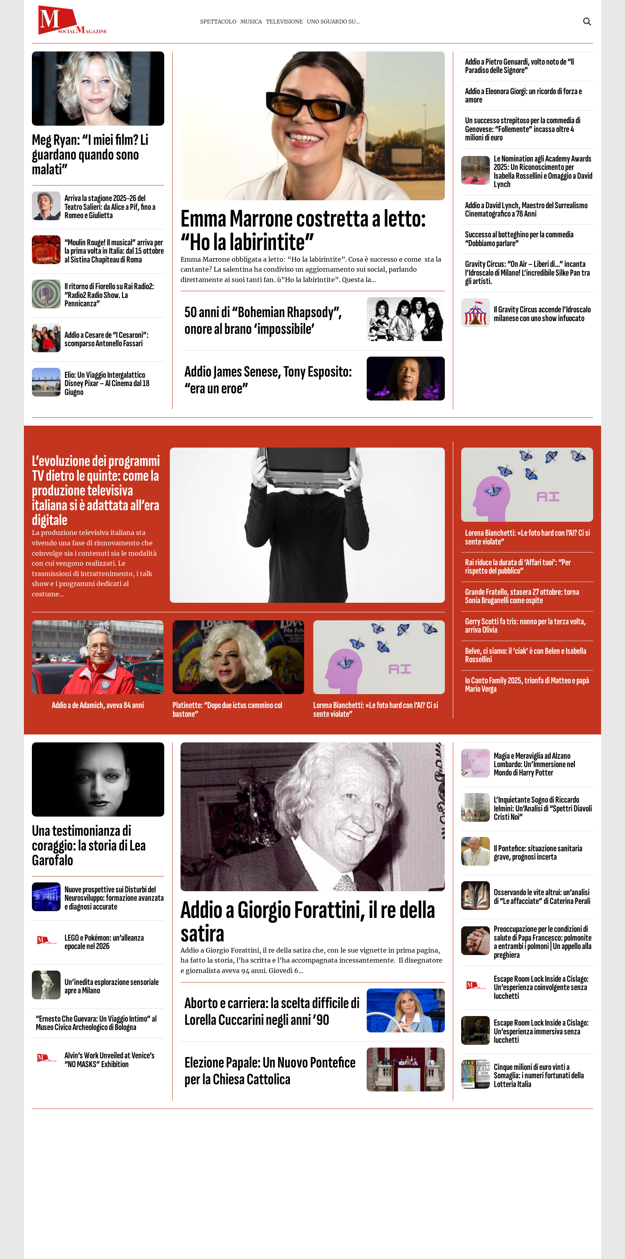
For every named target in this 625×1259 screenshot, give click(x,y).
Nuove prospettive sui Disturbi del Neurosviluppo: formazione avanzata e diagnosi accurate (114, 898)
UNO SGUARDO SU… (333, 21)
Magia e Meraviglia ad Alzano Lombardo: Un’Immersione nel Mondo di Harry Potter (534, 764)
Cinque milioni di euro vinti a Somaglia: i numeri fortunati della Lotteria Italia (539, 1076)
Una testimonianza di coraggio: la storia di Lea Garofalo (89, 845)
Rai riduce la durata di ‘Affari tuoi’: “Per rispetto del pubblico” (518, 566)
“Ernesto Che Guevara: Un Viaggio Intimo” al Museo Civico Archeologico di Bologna (96, 1023)
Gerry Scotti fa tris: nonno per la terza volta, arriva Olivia (525, 625)
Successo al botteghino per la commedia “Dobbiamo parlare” (519, 239)
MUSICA (251, 21)
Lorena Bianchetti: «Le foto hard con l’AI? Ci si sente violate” (375, 709)
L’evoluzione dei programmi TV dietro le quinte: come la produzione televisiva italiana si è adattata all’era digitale (96, 491)
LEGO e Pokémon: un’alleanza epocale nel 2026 (104, 942)
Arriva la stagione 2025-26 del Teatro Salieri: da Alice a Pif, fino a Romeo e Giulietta (110, 207)
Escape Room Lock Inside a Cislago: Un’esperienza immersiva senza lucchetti (541, 1031)
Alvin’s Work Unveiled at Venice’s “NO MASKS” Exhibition (110, 1060)
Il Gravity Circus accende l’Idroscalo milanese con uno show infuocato (542, 314)
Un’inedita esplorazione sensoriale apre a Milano (112, 986)
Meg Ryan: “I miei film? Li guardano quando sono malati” (90, 154)
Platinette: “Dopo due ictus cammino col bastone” (227, 709)
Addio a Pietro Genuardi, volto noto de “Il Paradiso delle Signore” (519, 66)
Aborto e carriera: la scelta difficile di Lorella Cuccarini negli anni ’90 (272, 1012)
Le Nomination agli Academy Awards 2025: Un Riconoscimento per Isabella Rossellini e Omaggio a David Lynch (543, 171)
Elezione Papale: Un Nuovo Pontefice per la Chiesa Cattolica (270, 1071)
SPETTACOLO (218, 21)
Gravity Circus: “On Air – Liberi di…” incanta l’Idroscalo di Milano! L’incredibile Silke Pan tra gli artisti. (527, 273)
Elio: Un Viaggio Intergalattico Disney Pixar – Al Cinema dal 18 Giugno (107, 383)
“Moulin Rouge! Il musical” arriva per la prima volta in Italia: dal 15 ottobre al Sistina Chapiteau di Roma (114, 251)
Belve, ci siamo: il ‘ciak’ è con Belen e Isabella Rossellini (525, 655)
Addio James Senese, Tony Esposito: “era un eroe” (268, 380)
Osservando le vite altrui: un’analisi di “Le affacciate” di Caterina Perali (542, 896)
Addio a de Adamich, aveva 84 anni (98, 705)
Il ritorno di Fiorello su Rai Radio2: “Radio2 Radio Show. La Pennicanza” (109, 295)
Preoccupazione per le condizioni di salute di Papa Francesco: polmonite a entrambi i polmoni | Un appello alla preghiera (543, 942)
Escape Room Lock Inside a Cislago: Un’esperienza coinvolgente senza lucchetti (541, 987)
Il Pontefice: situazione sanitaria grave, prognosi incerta (538, 852)
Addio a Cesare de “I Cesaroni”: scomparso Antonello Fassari (107, 339)
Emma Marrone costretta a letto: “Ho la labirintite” (303, 230)
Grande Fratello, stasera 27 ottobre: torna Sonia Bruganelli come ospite (522, 596)
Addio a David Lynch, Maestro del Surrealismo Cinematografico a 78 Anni (526, 209)
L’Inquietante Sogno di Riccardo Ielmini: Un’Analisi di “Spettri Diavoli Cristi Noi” (543, 808)
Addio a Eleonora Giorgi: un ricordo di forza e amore (523, 95)
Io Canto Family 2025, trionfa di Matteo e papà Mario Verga (527, 685)
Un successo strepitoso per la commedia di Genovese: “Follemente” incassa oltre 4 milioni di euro (522, 129)
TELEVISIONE (284, 21)
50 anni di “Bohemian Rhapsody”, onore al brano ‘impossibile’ (263, 321)
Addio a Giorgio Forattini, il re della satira (308, 922)
